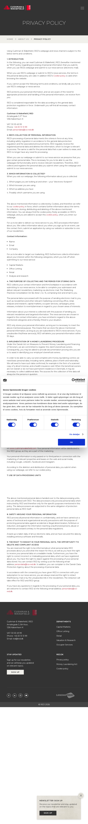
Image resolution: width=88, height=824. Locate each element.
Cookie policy (62, 668)
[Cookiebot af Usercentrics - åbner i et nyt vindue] (73, 380)
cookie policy (18, 206)
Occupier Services (64, 645)
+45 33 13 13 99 (20, 127)
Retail (59, 636)
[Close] (81, 796)
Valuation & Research (66, 640)
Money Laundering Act (66, 664)
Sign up (15, 672)
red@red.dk (18, 639)
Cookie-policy (59, 76)
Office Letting (62, 631)
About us (23, 39)
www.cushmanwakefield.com (23, 448)
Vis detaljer (74, 434)
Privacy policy (62, 659)
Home (10, 39)
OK (71, 442)
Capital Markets (63, 627)
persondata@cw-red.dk (23, 130)
